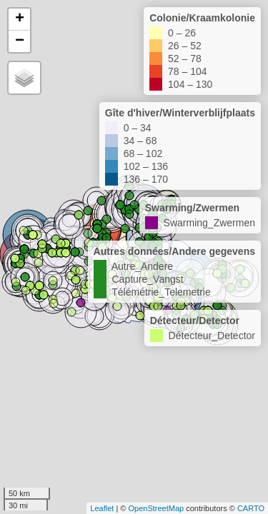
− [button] (19, 41)
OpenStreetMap (156, 508)
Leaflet (102, 508)
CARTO (250, 508)
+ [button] (19, 19)
